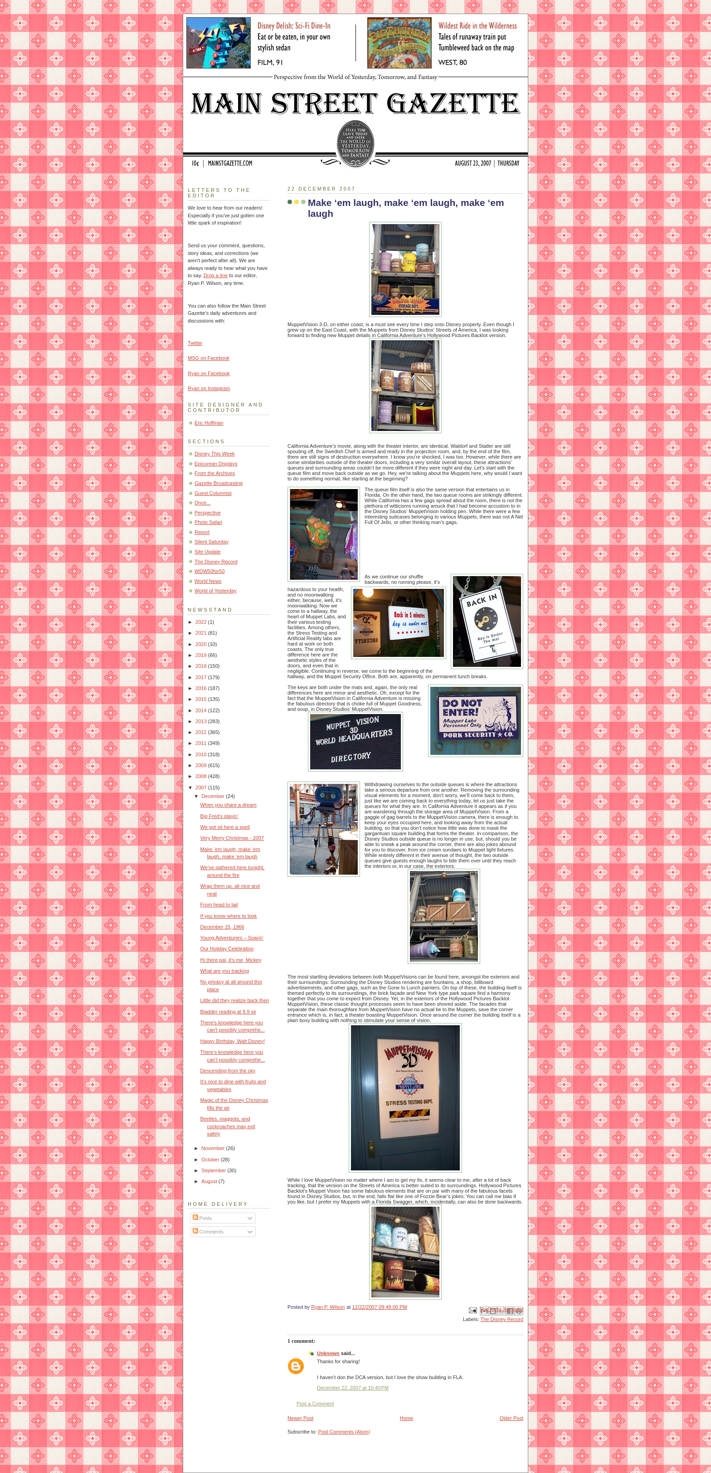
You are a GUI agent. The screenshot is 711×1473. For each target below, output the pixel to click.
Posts (202, 1218)
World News (208, 581)
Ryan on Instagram (209, 388)
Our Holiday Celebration (227, 948)
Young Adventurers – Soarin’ (232, 937)
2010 (201, 754)
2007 (201, 787)
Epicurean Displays (216, 463)
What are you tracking (224, 971)
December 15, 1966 (222, 927)
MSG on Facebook (208, 358)
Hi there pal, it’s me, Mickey (231, 960)
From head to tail (219, 904)
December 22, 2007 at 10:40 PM (353, 1387)
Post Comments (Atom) (344, 1431)
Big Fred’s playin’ (219, 816)
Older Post (511, 1418)
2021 (201, 633)
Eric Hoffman (209, 423)
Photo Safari (208, 522)
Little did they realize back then (234, 1000)
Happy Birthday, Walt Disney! (232, 1041)
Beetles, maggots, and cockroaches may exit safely (227, 1126)
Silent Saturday (212, 541)
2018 (201, 666)
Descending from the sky (228, 1070)
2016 (201, 688)
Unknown (328, 1353)
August (209, 1181)
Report (202, 532)
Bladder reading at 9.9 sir (228, 1011)
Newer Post (300, 1418)
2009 (201, 765)
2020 (201, 644)
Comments (208, 1231)
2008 (201, 776)
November (213, 1148)
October (210, 1159)
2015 (201, 699)
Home (406, 1418)
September (214, 1170)
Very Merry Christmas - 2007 (232, 838)
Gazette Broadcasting (219, 483)
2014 (201, 710)
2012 (201, 732)
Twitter (195, 343)
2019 (201, 655)
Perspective (208, 512)
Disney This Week (215, 453)
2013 (201, 721)
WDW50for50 (209, 571)
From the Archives (215, 473)
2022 (201, 622)
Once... (203, 502)
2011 (201, 743)
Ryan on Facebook (209, 373)
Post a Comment (315, 1403)
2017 (201, 677)
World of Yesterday (216, 590)
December (213, 796)
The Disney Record (501, 1319)
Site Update (208, 551)
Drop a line (216, 275)
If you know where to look (228, 916)
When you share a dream (228, 804)
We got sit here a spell (225, 827)
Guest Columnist (213, 493)
